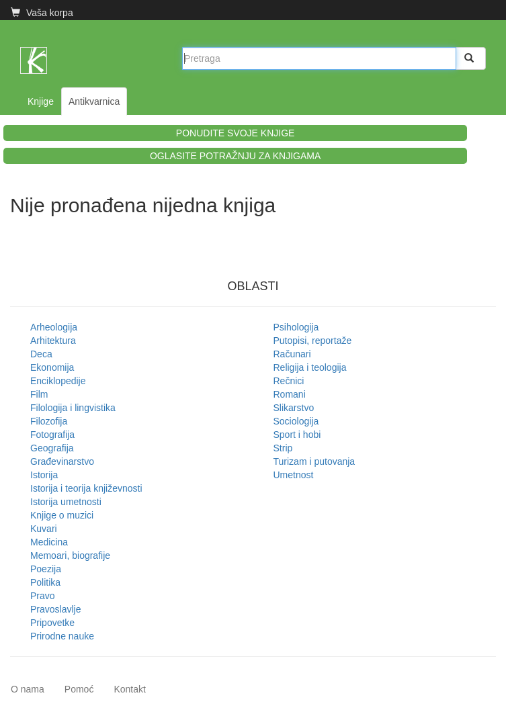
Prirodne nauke (62, 636)
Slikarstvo (293, 407)
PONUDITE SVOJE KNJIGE (235, 133)
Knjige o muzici (61, 515)
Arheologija (53, 327)
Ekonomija (52, 367)
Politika (45, 582)
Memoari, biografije (70, 555)
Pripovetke (52, 622)
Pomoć (79, 689)
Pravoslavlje (55, 609)
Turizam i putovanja (314, 461)
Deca (41, 354)
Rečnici (288, 380)
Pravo (42, 595)
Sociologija (296, 421)
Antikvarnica (94, 101)
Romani (289, 394)
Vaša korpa (42, 12)
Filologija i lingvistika (73, 407)
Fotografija (52, 434)
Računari (292, 354)
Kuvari (43, 528)
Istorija (44, 474)
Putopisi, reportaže (312, 340)
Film (39, 394)
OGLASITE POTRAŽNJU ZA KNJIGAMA (235, 156)
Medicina (49, 542)
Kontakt (129, 689)
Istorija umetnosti (65, 501)
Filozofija (48, 421)
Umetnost (293, 474)
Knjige (41, 101)
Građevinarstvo (62, 461)
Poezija (45, 569)
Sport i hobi (297, 434)
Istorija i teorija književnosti (86, 488)
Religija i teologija (310, 367)
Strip (283, 448)
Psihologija (296, 327)
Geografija (52, 448)
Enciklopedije (58, 380)
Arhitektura (53, 340)
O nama (27, 689)
